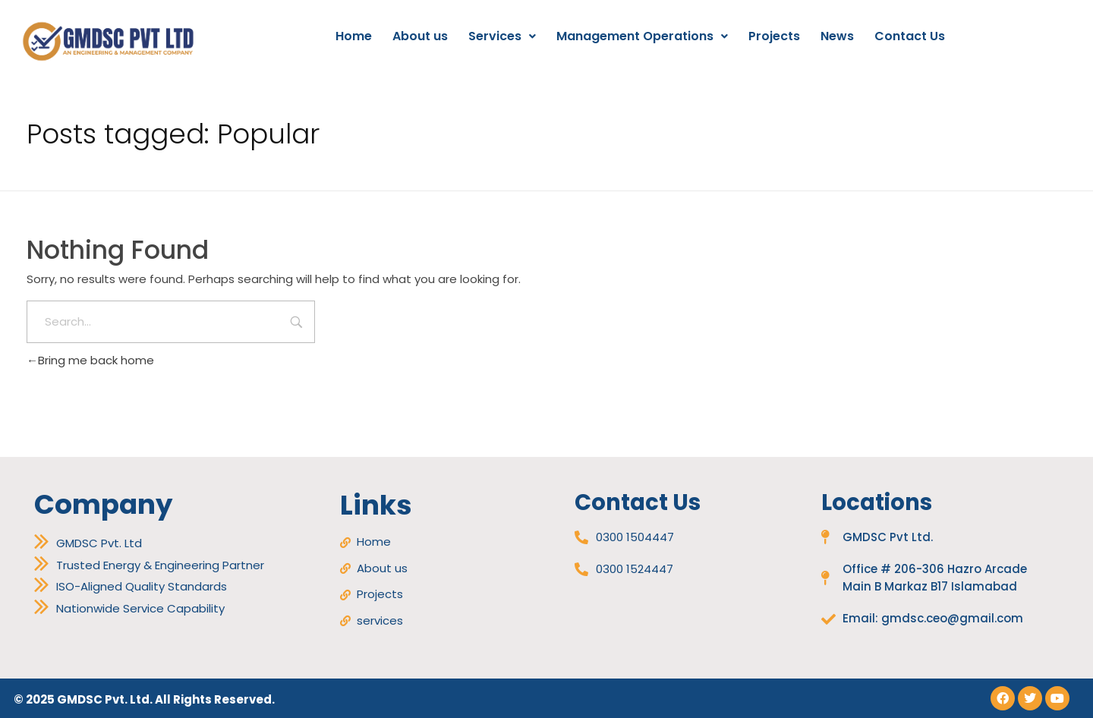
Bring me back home (90, 360)
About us (420, 36)
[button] (502, 36)
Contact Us (909, 36)
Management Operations (642, 36)
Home (353, 36)
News (837, 36)
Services (502, 36)
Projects (774, 36)
